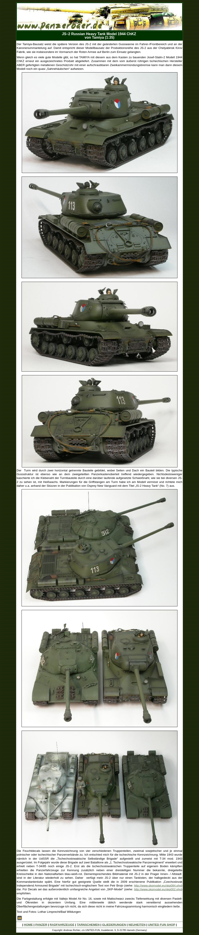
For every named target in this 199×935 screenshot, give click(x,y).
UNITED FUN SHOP (161, 924)
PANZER (41, 924)
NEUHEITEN (136, 924)
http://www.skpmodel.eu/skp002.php (157, 889)
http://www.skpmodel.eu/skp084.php (157, 885)
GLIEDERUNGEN (114, 924)
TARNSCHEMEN (88, 924)
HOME (28, 924)
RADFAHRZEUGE (62, 924)
